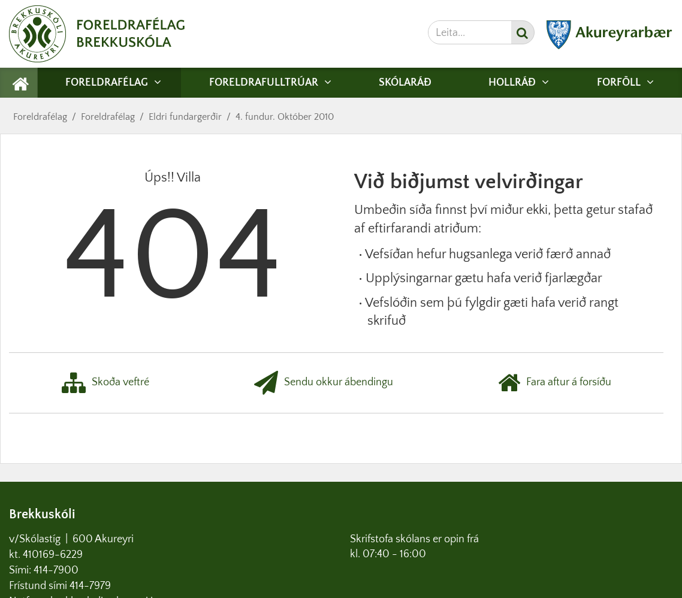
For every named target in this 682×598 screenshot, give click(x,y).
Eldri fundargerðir (185, 116)
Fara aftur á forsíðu (554, 383)
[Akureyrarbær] (609, 46)
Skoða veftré (105, 383)
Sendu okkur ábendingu (323, 383)
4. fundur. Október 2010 (285, 116)
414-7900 (57, 570)
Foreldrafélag (40, 116)
